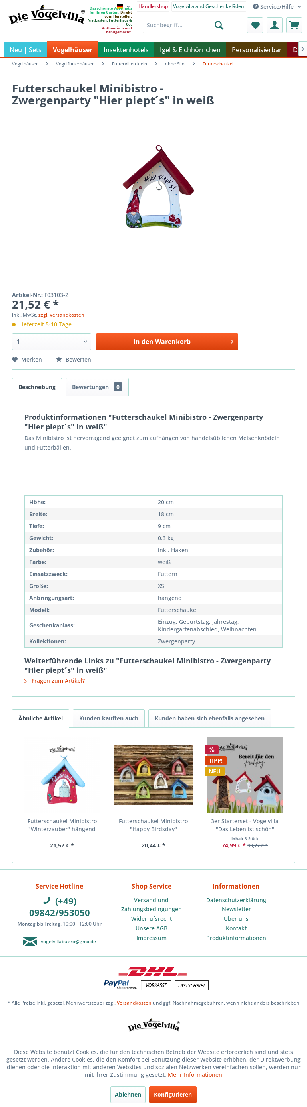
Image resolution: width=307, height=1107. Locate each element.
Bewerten (73, 359)
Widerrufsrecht (151, 918)
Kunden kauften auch (108, 718)
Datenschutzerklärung (236, 900)
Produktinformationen (236, 938)
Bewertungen (97, 386)
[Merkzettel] (255, 25)
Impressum (151, 938)
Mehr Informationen (195, 1074)
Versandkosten (134, 1002)
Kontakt (236, 928)
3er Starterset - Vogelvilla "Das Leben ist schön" (245, 825)
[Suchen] (219, 25)
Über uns (236, 918)
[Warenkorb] (294, 25)
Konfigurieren (173, 1094)
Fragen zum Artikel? (54, 680)
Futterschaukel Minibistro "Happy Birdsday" (153, 825)
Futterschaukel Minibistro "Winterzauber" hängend (62, 825)
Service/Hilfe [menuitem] (274, 6)
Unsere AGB (151, 928)
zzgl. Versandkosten (61, 314)
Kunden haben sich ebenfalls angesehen (210, 718)
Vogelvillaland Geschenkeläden (208, 6)
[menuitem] (153, 6)
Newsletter (236, 909)
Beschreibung (37, 387)
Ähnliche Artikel (40, 718)
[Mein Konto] (275, 25)
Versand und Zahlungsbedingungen (151, 904)
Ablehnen (128, 1094)
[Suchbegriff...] (185, 25)
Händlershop (153, 6)
